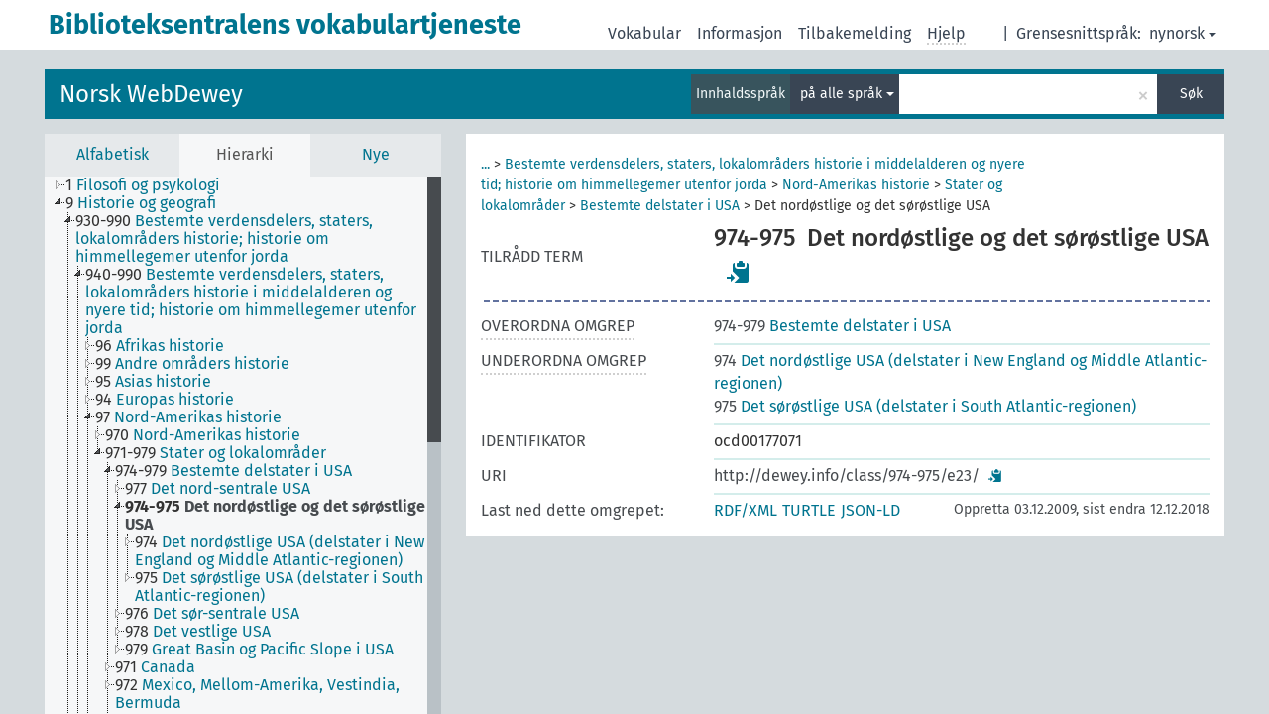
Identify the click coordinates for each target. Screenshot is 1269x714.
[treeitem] (151, 185)
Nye (376, 154)
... (485, 164)
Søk (1191, 93)
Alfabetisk (112, 154)
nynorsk (1182, 33)
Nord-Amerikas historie (856, 185)
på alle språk (847, 93)
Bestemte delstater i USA (660, 205)
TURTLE (809, 510)
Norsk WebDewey (151, 94)
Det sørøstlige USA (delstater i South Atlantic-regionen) (925, 406)
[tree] (243, 445)
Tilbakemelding (854, 33)
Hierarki (245, 154)
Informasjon (739, 33)
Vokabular (644, 33)
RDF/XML (745, 510)
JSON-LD (870, 510)
